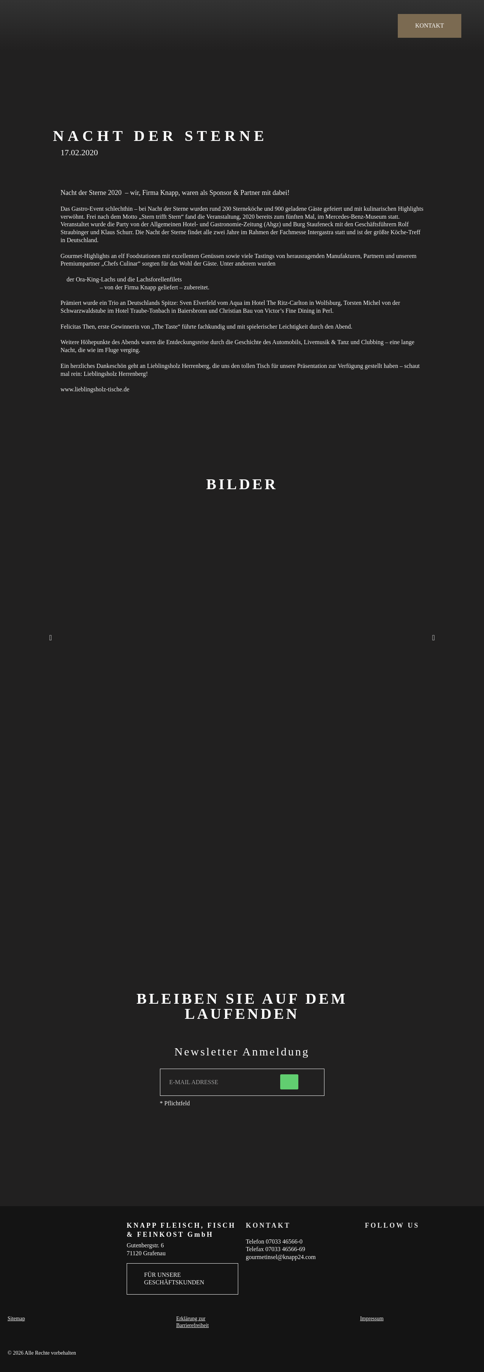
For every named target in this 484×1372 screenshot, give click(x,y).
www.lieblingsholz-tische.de (94, 389)
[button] (50, 637)
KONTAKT (429, 25)
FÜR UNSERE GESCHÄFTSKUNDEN (174, 1279)
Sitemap (16, 1318)
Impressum (371, 1318)
